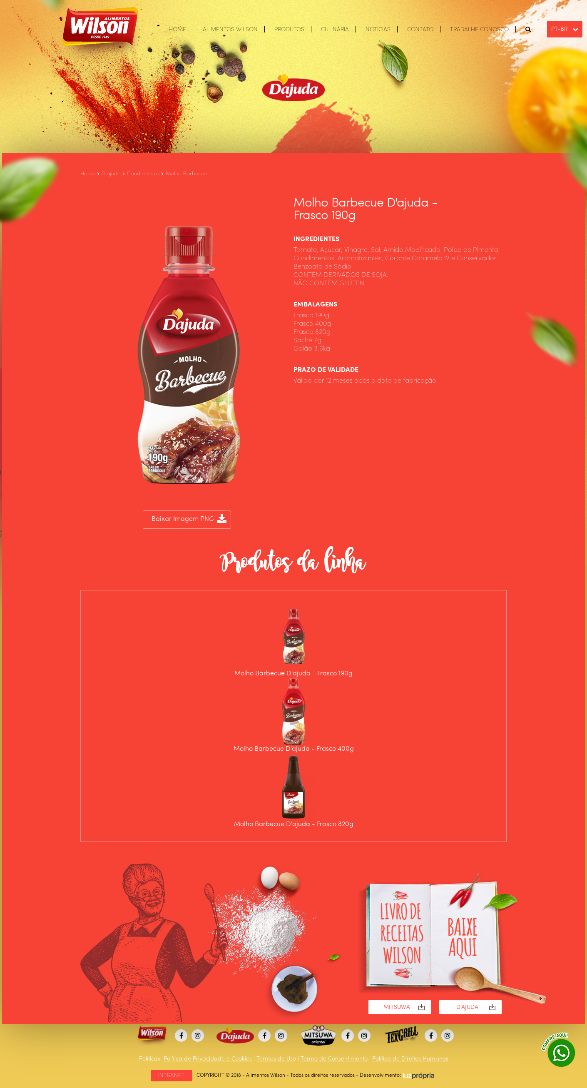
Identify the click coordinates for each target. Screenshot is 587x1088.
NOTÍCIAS (378, 29)
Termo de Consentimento (334, 1059)
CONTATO (420, 29)
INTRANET (171, 1075)
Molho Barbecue (186, 174)
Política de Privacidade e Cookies (208, 1059)
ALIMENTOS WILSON (230, 29)
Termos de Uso (276, 1059)
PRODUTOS (289, 29)
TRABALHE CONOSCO (479, 29)
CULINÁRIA (335, 29)
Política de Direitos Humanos (410, 1059)
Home (87, 174)
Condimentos (143, 174)
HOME (177, 29)
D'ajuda (111, 174)
